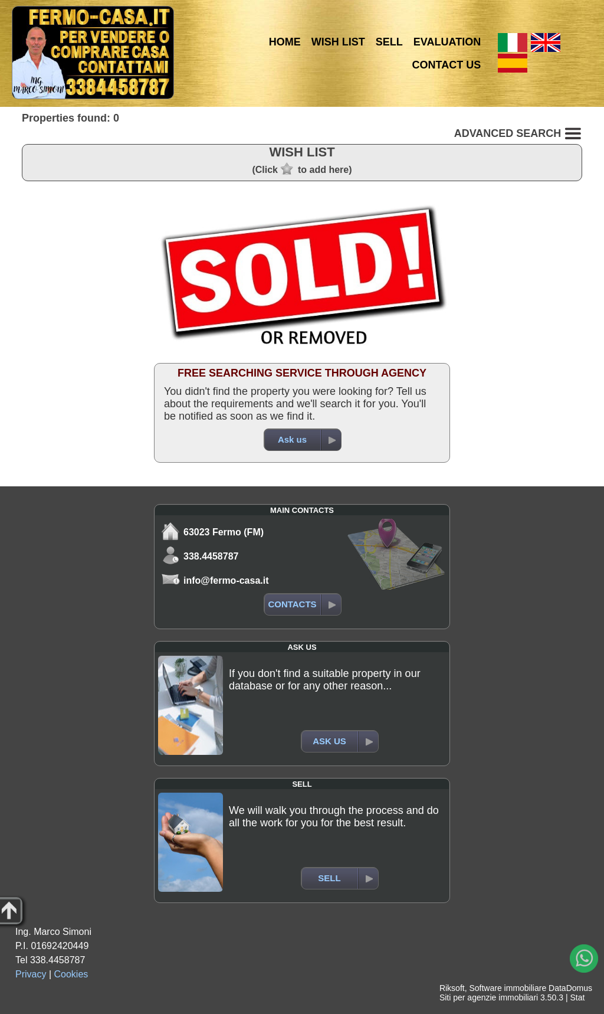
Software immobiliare (507, 988)
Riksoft (452, 988)
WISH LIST (338, 42)
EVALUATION (447, 42)
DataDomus (570, 988)
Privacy (30, 974)
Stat (577, 997)
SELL (389, 42)
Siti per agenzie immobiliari (488, 997)
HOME (285, 42)
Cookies (71, 974)
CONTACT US (446, 65)
